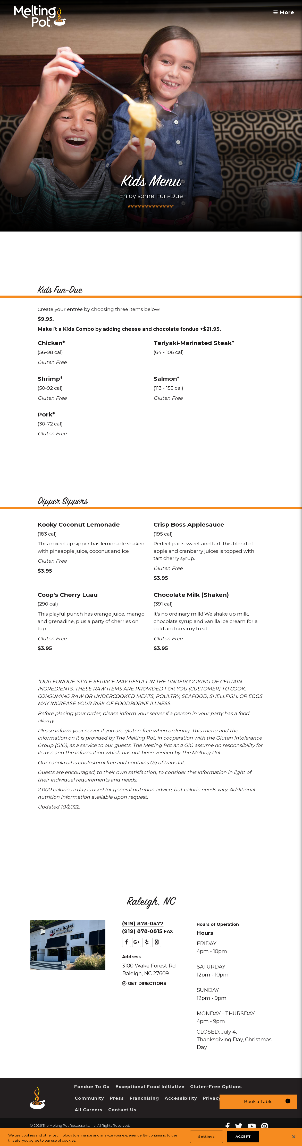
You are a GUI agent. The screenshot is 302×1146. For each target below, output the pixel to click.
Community (89, 1098)
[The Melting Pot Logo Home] (40, 16)
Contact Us (122, 1109)
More (283, 12)
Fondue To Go (92, 1086)
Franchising (144, 1098)
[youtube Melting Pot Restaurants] (252, 1126)
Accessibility (181, 1098)
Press (117, 1098)
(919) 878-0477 (142, 923)
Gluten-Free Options (216, 1086)
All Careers (89, 1109)
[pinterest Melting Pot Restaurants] (264, 1126)
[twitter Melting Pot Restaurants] (238, 1126)
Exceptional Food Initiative (149, 1086)
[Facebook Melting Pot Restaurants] (227, 1126)
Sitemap (37, 1132)
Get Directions (144, 983)
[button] (258, 1102)
